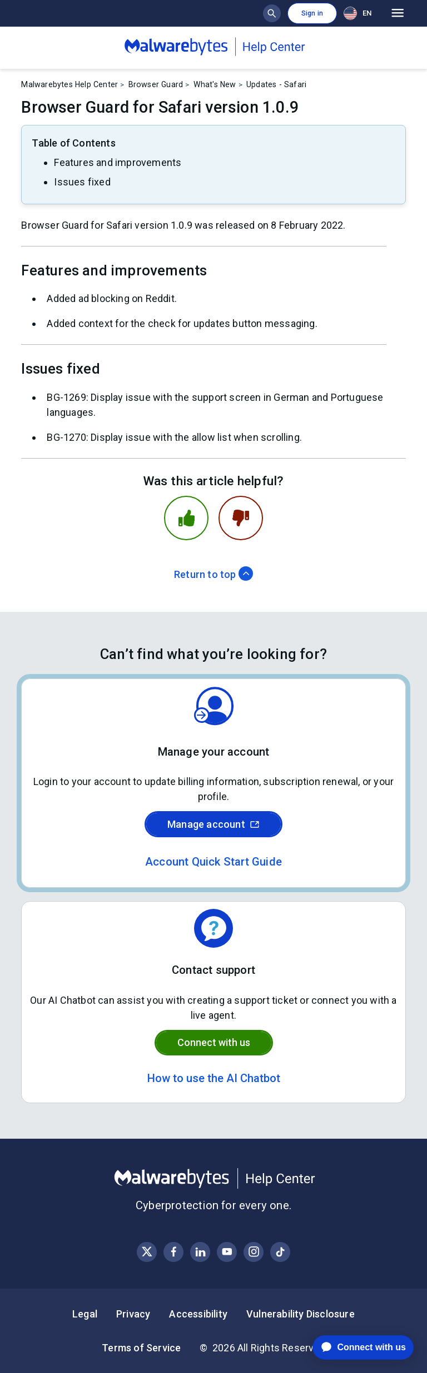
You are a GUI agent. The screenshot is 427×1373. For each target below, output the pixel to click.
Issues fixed (82, 182)
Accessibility (198, 1314)
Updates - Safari (276, 84)
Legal (84, 1314)
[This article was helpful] (186, 518)
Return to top (213, 574)
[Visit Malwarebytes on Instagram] (253, 1251)
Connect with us (213, 1042)
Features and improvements (117, 162)
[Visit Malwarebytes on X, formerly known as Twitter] (147, 1251)
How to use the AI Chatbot (213, 1078)
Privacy (133, 1314)
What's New (214, 84)
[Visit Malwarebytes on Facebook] (173, 1251)
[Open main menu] (398, 13)
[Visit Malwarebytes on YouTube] (227, 1251)
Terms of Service (141, 1348)
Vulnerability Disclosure (300, 1314)
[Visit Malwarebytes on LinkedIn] (200, 1251)
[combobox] (360, 13)
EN (357, 13)
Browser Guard (155, 84)
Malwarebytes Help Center (69, 84)
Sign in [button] (312, 13)
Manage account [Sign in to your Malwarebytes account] (213, 824)
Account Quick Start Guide (213, 861)
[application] (354, 1347)
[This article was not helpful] (241, 518)
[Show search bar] (272, 13)
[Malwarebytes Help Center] (213, 1178)
